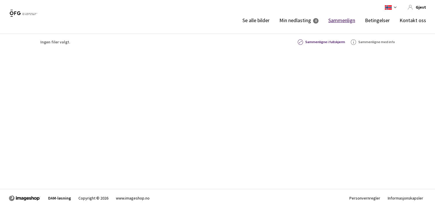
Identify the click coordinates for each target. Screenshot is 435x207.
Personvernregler (364, 198)
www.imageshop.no (133, 198)
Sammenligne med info (373, 42)
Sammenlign (341, 20)
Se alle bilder (256, 20)
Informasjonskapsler (405, 198)
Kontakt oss (413, 20)
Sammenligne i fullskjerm (321, 42)
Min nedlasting (295, 20)
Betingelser (377, 20)
